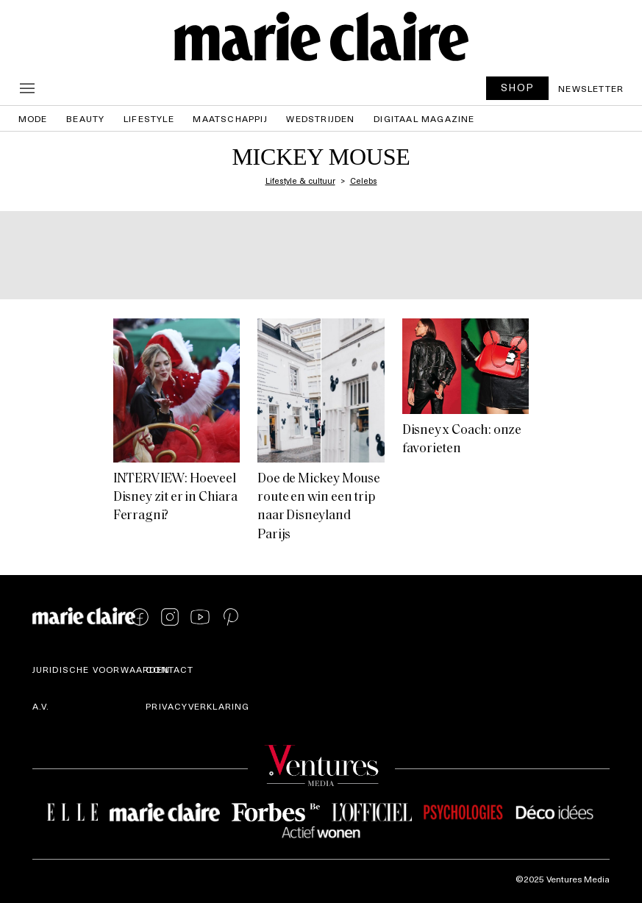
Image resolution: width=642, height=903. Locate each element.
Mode (33, 118)
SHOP (518, 87)
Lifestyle (149, 118)
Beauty (85, 118)
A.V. (41, 706)
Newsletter (591, 88)
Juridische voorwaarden (101, 669)
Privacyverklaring (197, 706)
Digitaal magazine (424, 118)
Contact (169, 669)
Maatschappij (230, 118)
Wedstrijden (320, 118)
